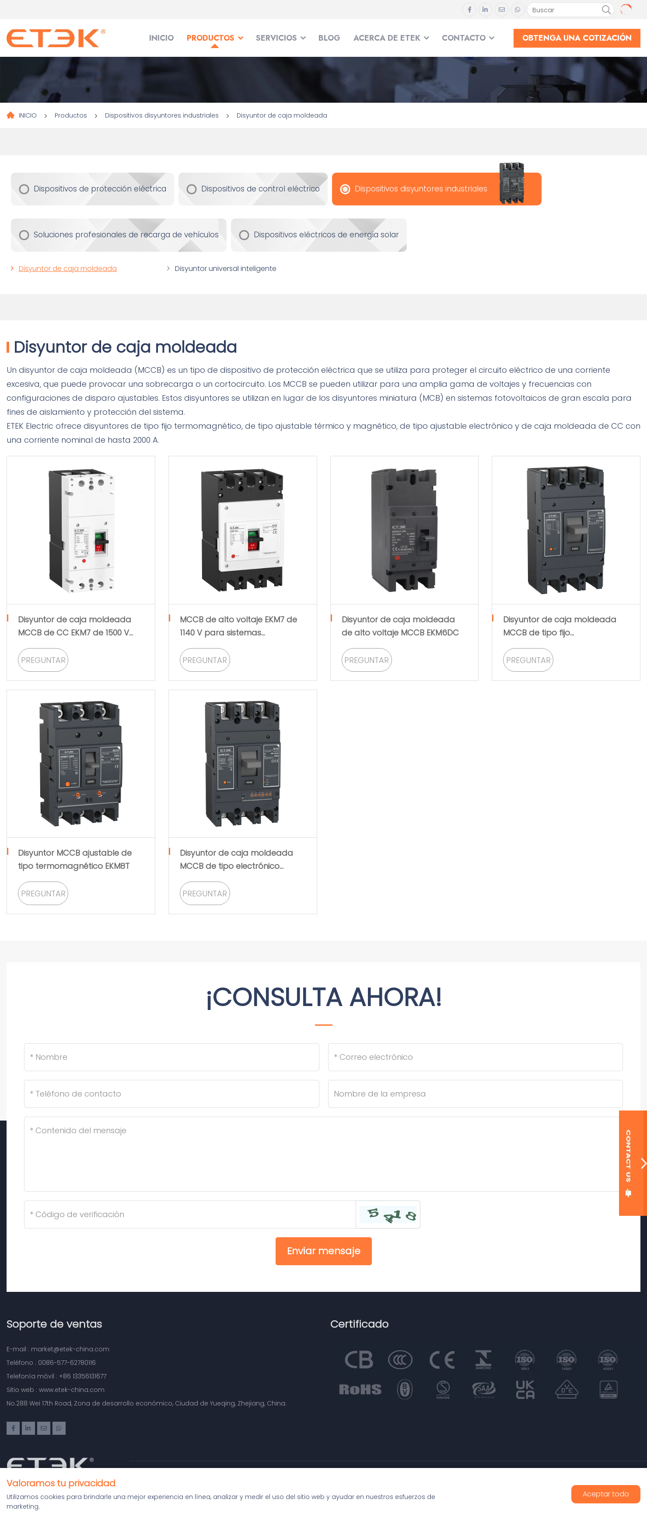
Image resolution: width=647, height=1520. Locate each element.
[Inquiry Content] (323, 1154)
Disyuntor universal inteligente (225, 269)
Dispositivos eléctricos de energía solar (326, 234)
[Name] (171, 1057)
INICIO (161, 38)
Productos (210, 38)
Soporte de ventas (54, 1324)
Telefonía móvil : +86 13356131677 (56, 1376)
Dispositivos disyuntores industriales (162, 115)
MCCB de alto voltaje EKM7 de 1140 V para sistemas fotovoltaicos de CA (238, 632)
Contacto (464, 38)
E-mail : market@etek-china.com (58, 1349)
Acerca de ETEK (386, 38)
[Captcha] (190, 1214)
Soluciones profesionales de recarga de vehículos (126, 234)
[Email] (475, 1057)
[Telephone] (171, 1094)
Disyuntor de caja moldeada (282, 115)
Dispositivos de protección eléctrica (100, 189)
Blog (329, 38)
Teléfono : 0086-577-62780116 (51, 1362)
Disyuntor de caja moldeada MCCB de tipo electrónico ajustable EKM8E (236, 866)
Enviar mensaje (323, 1251)
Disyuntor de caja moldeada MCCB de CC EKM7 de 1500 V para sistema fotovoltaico (74, 632)
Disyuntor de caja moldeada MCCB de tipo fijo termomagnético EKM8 (559, 632)
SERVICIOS (276, 38)
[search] (606, 10)
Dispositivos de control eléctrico (260, 189)
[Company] (475, 1094)
